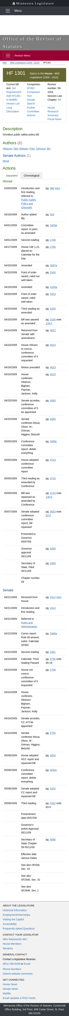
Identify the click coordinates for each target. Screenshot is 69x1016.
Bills (5, 62)
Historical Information (15, 910)
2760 (53, 246)
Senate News (10, 988)
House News (10, 984)
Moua (6, 160)
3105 (53, 308)
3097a (53, 265)
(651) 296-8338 (11, 963)
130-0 (49, 496)
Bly (48, 148)
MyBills (7, 993)
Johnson (41, 148)
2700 (53, 658)
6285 (53, 548)
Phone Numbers (12, 969)
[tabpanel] (34, 536)
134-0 (49, 323)
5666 (53, 839)
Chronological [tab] (32, 175)
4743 (53, 459)
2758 (53, 669)
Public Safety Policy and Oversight (28, 203)
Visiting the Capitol (13, 919)
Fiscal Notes (55, 119)
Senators (8, 948)
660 (52, 188)
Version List (12, 103)
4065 (53, 400)
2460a (53, 633)
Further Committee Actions (33, 111)
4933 (53, 511)
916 (52, 214)
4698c (53, 441)
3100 (53, 272)
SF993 (30, 88)
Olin (15, 148)
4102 (53, 788)
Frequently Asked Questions (19, 928)
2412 (53, 597)
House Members (12, 943)
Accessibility (10, 924)
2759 (53, 733)
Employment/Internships (16, 914)
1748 (53, 239)
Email (27, 963)
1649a (53, 225)
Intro (57, 188)
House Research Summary (53, 111)
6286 (53, 563)
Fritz (31, 148)
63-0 (48, 515)
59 (59, 99)
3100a (53, 287)
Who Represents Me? (15, 939)
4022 (53, 330)
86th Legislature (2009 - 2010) (25, 62)
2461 (53, 652)
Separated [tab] (12, 175)
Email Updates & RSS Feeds (19, 998)
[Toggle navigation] (8, 10)
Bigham (23, 148)
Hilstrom (7, 148)
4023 (53, 344)
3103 (53, 294)
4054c (53, 770)
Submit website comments (17, 973)
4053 (53, 755)
